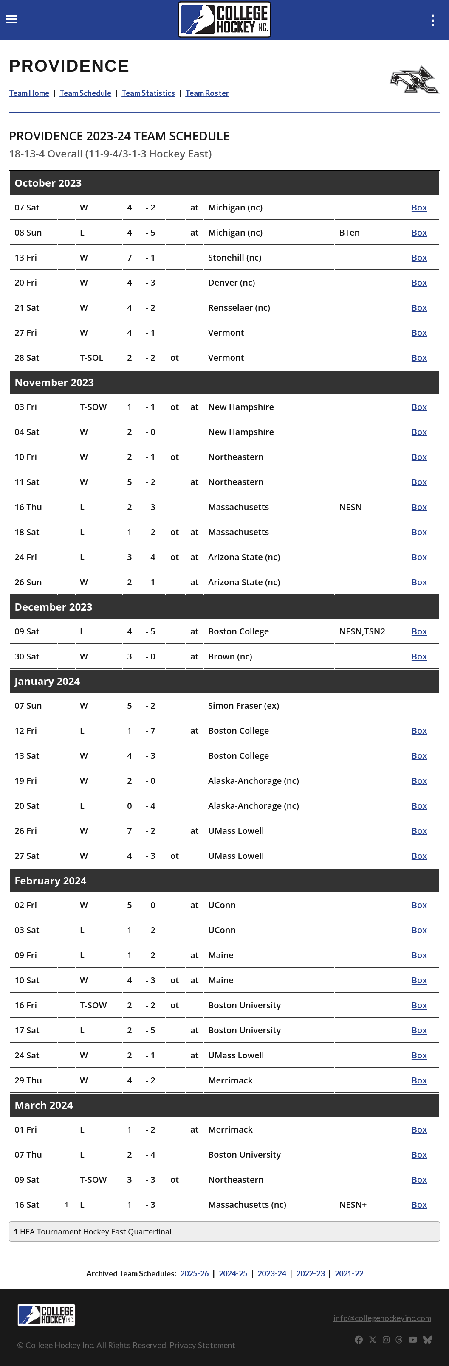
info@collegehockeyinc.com (382, 1318)
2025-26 (194, 1273)
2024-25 (233, 1273)
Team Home (29, 93)
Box (419, 207)
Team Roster (207, 93)
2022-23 (310, 1273)
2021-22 (349, 1273)
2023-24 (271, 1273)
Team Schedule (85, 93)
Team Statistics (148, 93)
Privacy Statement (202, 1345)
